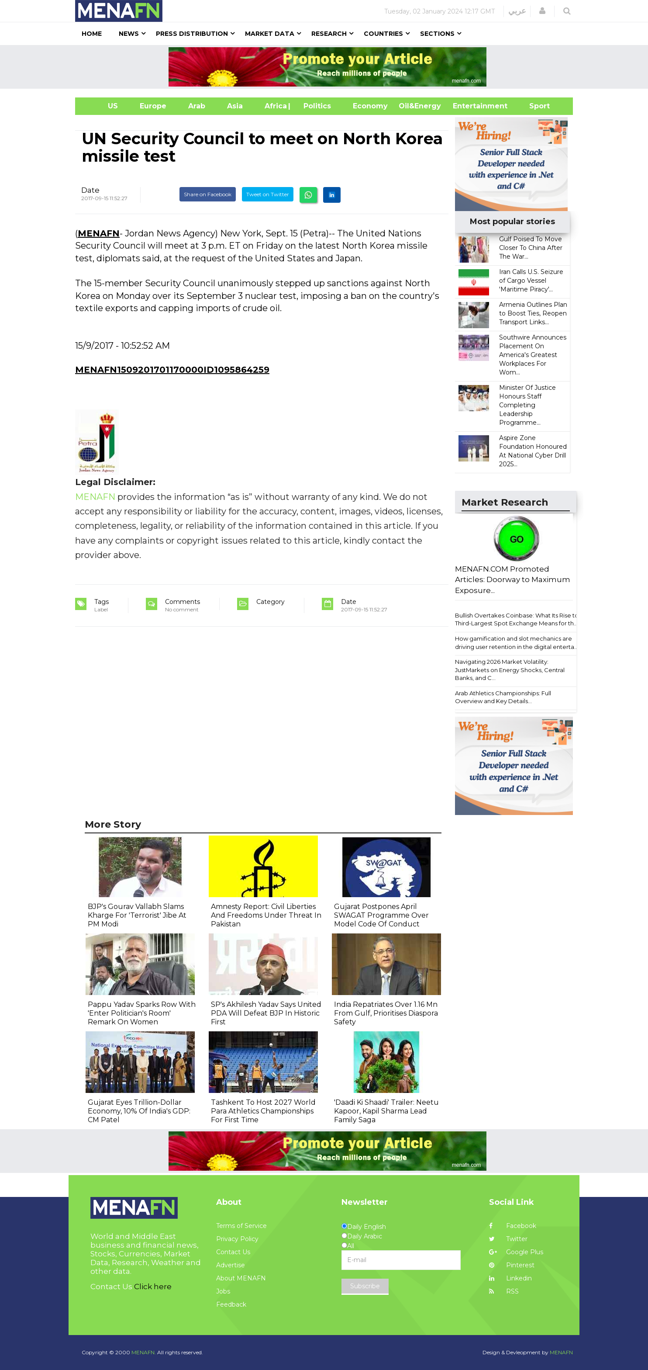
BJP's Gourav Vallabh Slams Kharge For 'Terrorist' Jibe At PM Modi (137, 915)
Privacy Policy (237, 1239)
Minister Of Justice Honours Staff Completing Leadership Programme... (527, 405)
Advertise (230, 1265)
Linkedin (510, 1278)
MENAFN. (143, 1352)
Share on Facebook (207, 194)
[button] (542, 11)
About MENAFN (241, 1278)
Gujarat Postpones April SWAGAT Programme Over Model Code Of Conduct (381, 915)
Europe (153, 106)
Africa (275, 106)
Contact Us (233, 1252)
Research (329, 34)
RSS (504, 1291)
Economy (370, 106)
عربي (517, 11)
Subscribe (365, 1286)
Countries (383, 34)
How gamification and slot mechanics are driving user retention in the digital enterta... (516, 642)
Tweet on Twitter (267, 194)
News (129, 34)
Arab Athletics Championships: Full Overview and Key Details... (503, 697)
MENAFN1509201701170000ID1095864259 (172, 369)
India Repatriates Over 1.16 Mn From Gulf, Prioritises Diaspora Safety (386, 1013)
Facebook (512, 1226)
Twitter (508, 1239)
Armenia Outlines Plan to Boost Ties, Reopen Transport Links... (533, 313)
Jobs (223, 1291)
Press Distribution (192, 34)
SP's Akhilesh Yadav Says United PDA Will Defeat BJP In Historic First (266, 1013)
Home (92, 34)
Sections (437, 34)
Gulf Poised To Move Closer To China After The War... (530, 247)
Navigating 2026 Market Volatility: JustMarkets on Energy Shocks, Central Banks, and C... (510, 669)
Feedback (231, 1304)
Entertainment (467, 106)
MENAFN (99, 233)
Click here (153, 1286)
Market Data (269, 34)
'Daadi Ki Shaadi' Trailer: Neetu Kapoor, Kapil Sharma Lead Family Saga (386, 1111)
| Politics (315, 106)
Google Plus (516, 1252)
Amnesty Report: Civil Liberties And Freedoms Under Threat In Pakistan (266, 915)
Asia (235, 106)
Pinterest (511, 1265)
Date (90, 190)
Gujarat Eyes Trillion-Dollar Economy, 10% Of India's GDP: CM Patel (139, 1111)
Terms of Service (241, 1226)
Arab (196, 106)
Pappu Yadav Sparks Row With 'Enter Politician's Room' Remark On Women (142, 1013)
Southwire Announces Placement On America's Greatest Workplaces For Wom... (532, 354)
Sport (534, 106)
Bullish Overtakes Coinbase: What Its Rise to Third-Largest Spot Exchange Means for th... (517, 619)
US (102, 106)
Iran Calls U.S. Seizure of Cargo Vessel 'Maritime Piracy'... (531, 280)
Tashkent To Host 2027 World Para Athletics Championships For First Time (263, 1111)
